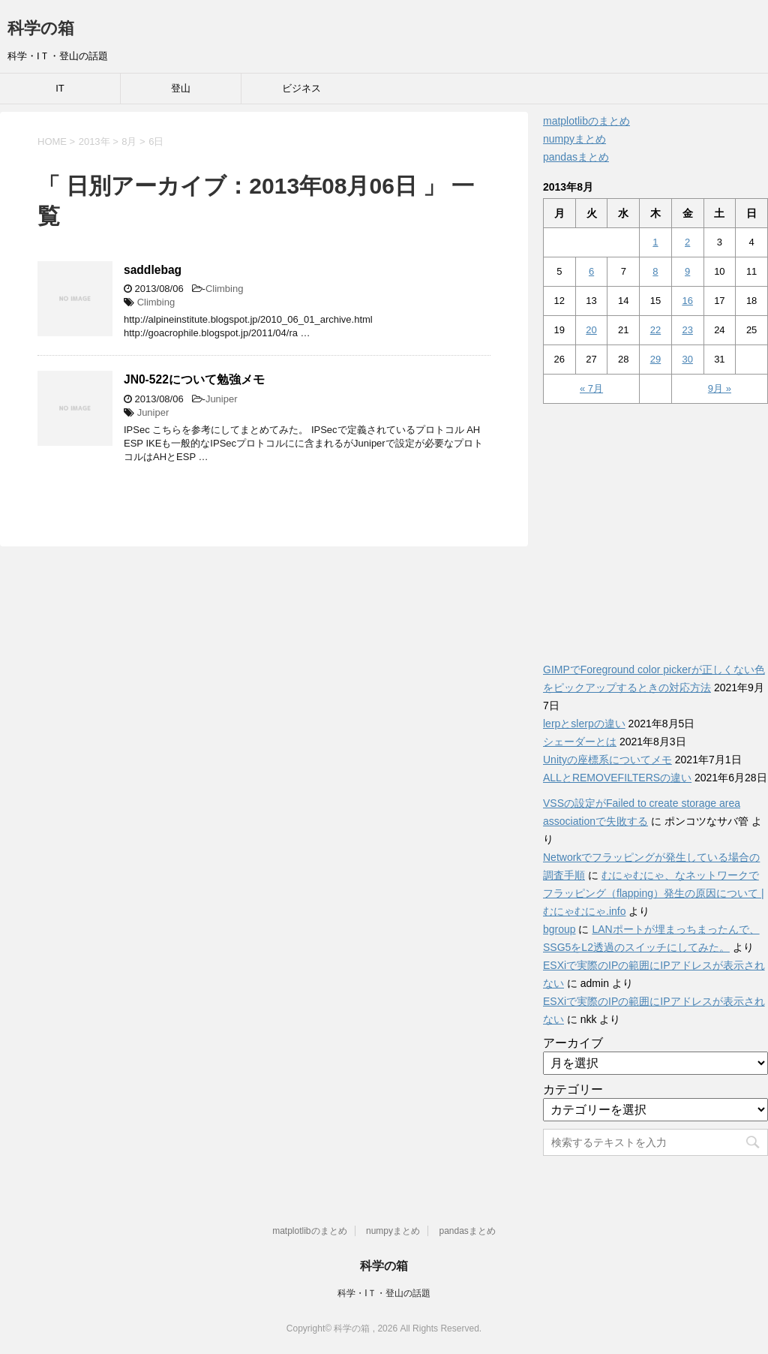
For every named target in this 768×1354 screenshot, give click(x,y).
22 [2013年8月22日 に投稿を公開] (655, 329)
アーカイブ (573, 1043)
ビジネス (301, 88)
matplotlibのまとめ (586, 121)
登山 (180, 88)
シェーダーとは (579, 742)
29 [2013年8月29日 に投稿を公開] (655, 359)
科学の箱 (41, 28)
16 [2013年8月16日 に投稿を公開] (687, 300)
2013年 (94, 141)
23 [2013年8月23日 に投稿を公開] (687, 329)
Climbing (225, 288)
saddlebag (153, 269)
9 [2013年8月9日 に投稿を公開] (687, 271)
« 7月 (591, 388)
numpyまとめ (574, 139)
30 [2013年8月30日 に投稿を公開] (687, 359)
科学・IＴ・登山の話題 (384, 1293)
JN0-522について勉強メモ (194, 379)
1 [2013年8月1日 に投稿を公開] (655, 242)
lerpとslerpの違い (584, 724)
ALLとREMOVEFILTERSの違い (617, 778)
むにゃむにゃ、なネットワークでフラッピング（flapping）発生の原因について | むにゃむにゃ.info (653, 893)
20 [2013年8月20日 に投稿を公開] (591, 329)
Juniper (222, 399)
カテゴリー (573, 1089)
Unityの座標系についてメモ (607, 760)
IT (60, 88)
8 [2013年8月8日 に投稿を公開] (655, 271)
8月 (129, 141)
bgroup (559, 929)
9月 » (719, 388)
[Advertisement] (655, 524)
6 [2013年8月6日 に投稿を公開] (591, 271)
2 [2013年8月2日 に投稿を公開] (687, 242)
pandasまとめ (576, 157)
